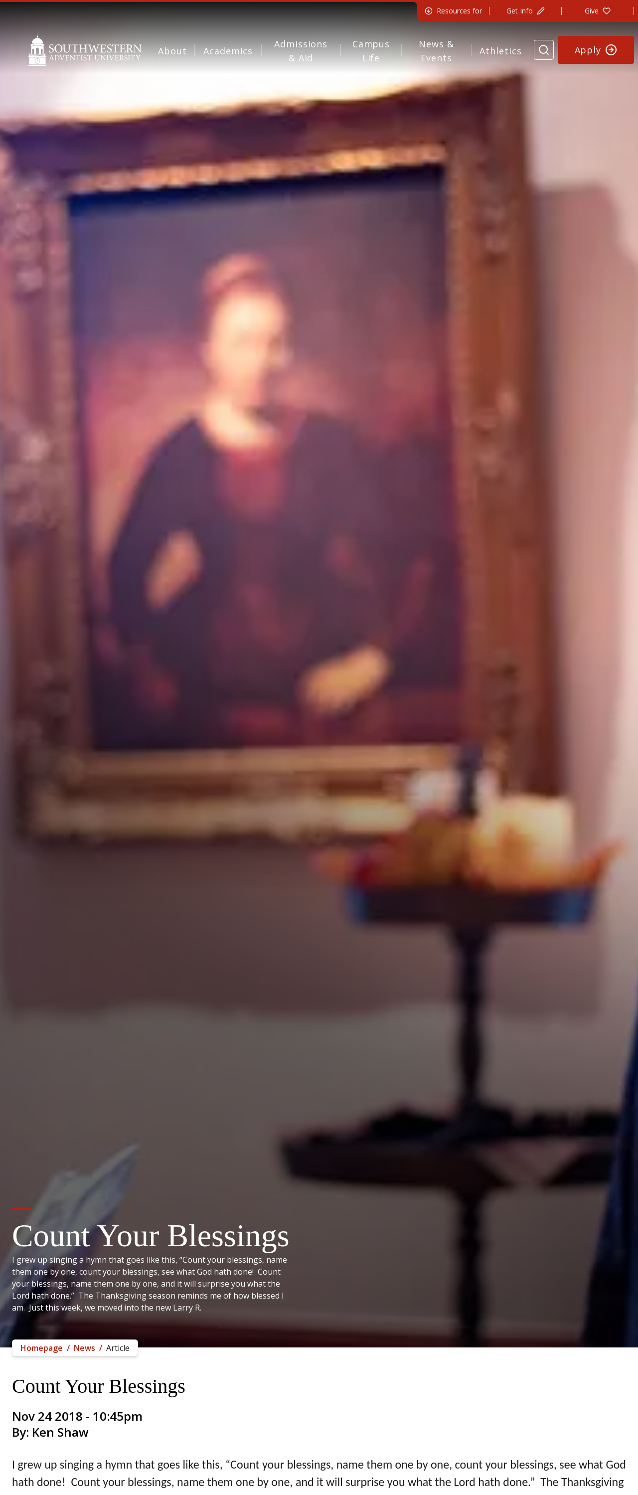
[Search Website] (544, 50)
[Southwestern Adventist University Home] (85, 50)
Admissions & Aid (300, 51)
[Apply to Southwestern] (596, 50)
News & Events (436, 51)
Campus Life (371, 51)
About (172, 51)
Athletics (500, 51)
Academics (228, 51)
